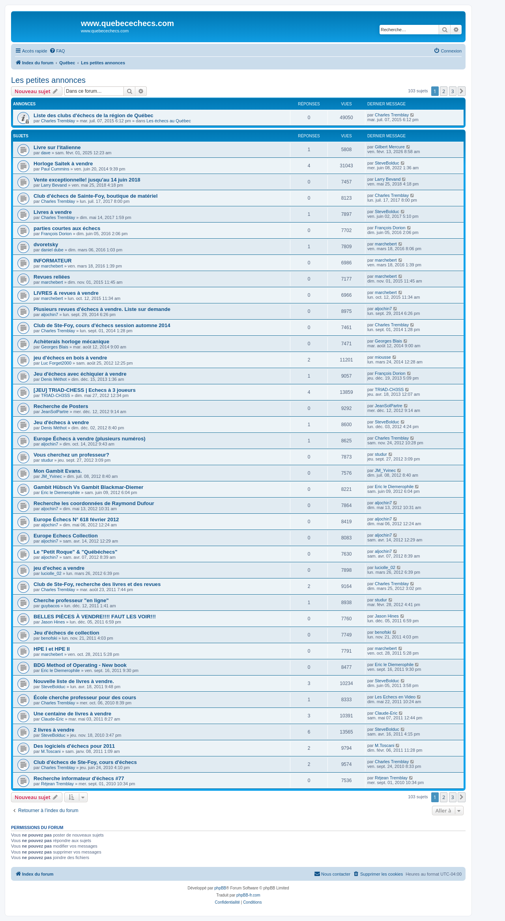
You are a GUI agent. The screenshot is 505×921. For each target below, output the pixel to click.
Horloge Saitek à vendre (63, 164)
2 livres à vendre (54, 730)
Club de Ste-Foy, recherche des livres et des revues (97, 584)
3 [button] (452, 91)
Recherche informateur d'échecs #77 (79, 778)
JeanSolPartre (55, 411)
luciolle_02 (51, 573)
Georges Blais (54, 346)
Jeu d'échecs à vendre (61, 422)
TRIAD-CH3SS (55, 395)
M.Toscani (51, 751)
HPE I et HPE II (52, 649)
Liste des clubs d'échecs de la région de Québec (93, 115)
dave (45, 152)
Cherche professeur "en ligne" (71, 600)
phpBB (220, 888)
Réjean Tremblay (57, 783)
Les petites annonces (48, 80)
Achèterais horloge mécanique (71, 341)
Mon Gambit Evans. (58, 471)
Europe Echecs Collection (66, 536)
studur (47, 460)
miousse (383, 357)
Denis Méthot (54, 379)
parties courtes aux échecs (67, 228)
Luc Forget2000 (56, 363)
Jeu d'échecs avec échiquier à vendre (80, 374)
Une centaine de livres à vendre (72, 714)
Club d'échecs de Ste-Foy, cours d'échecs (85, 762)
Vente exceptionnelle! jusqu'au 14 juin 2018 (87, 180)
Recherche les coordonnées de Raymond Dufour (94, 503)
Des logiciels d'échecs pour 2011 (74, 746)
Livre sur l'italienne (57, 147)
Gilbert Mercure (390, 146)
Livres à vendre (53, 212)
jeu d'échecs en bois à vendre (70, 358)
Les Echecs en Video (395, 696)
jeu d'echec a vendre (59, 568)
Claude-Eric (52, 719)
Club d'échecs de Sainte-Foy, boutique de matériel (95, 196)
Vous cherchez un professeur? (71, 455)
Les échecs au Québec (168, 120)
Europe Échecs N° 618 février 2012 (76, 519)
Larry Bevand (54, 185)
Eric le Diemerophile (60, 492)
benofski (49, 638)
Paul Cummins (55, 169)
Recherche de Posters (61, 406)
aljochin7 (49, 314)
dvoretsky (46, 244)
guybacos (50, 605)
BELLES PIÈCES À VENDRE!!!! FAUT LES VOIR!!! (95, 617)
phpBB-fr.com (248, 895)
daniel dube (52, 249)
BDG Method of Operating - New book (80, 665)
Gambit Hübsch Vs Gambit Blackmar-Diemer (89, 487)
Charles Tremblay (58, 120)
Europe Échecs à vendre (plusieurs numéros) (90, 439)
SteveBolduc (387, 163)
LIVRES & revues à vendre (66, 293)
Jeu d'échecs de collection (66, 633)
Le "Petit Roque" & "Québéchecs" (76, 552)
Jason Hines (53, 622)
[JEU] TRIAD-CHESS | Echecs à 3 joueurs (85, 390)
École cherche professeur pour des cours (85, 697)
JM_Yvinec (51, 476)
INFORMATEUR (52, 261)
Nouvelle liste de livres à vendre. (74, 681)
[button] (462, 91)
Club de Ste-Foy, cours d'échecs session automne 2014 (102, 325)
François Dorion (56, 233)
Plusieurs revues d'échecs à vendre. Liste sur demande (102, 309)
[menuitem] (57, 51)
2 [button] (443, 91)
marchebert (386, 243)
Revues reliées (52, 277)
